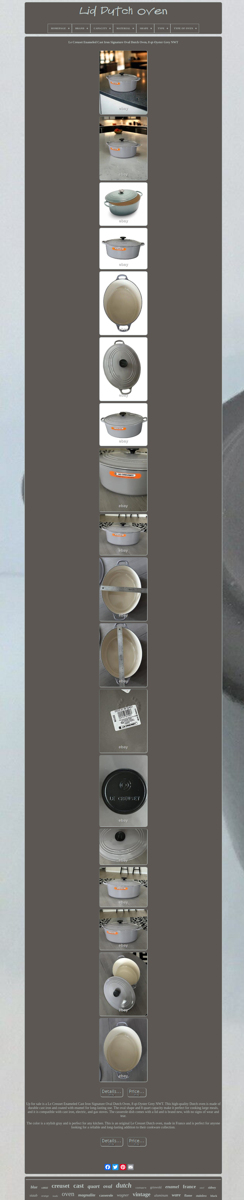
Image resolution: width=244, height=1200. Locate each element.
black (213, 1195)
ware (176, 1195)
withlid (44, 1187)
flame (188, 1195)
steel (202, 1187)
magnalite (86, 1195)
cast (78, 1185)
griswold (156, 1187)
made (55, 1195)
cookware (140, 1188)
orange (45, 1195)
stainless (201, 1195)
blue (34, 1187)
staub (33, 1195)
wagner (123, 1195)
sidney (212, 1187)
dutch (124, 1185)
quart (94, 1186)
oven (68, 1193)
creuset (61, 1185)
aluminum (161, 1195)
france (189, 1186)
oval (107, 1186)
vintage (141, 1194)
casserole (106, 1195)
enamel (172, 1186)
